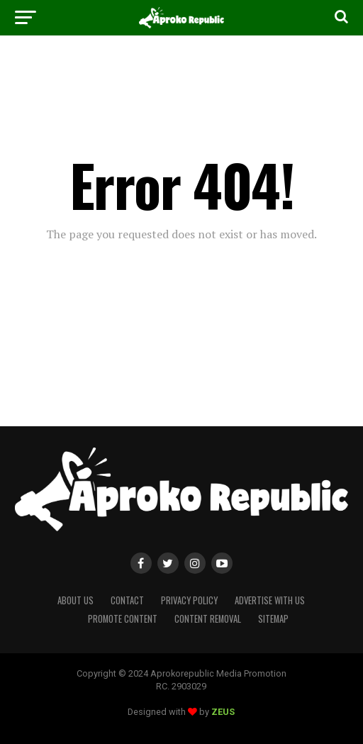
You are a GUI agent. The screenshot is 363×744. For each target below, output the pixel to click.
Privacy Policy (189, 600)
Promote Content (122, 619)
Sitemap (273, 619)
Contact (127, 600)
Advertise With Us (270, 600)
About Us (75, 600)
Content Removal (207, 619)
